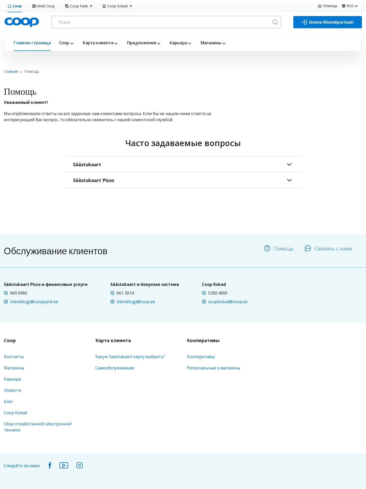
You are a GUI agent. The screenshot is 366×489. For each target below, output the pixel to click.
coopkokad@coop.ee (228, 301)
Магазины (211, 43)
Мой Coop (43, 6)
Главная (11, 71)
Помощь (328, 5)
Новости (12, 390)
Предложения (141, 43)
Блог (8, 401)
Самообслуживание (114, 368)
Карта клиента (98, 43)
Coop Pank (78, 6)
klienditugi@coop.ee (136, 301)
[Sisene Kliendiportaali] (327, 22)
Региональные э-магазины (213, 368)
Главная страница (32, 43)
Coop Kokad (117, 6)
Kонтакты (14, 356)
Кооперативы (203, 340)
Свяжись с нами (328, 248)
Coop (15, 6)
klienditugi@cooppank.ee (34, 301)
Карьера (178, 43)
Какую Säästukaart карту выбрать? (130, 356)
